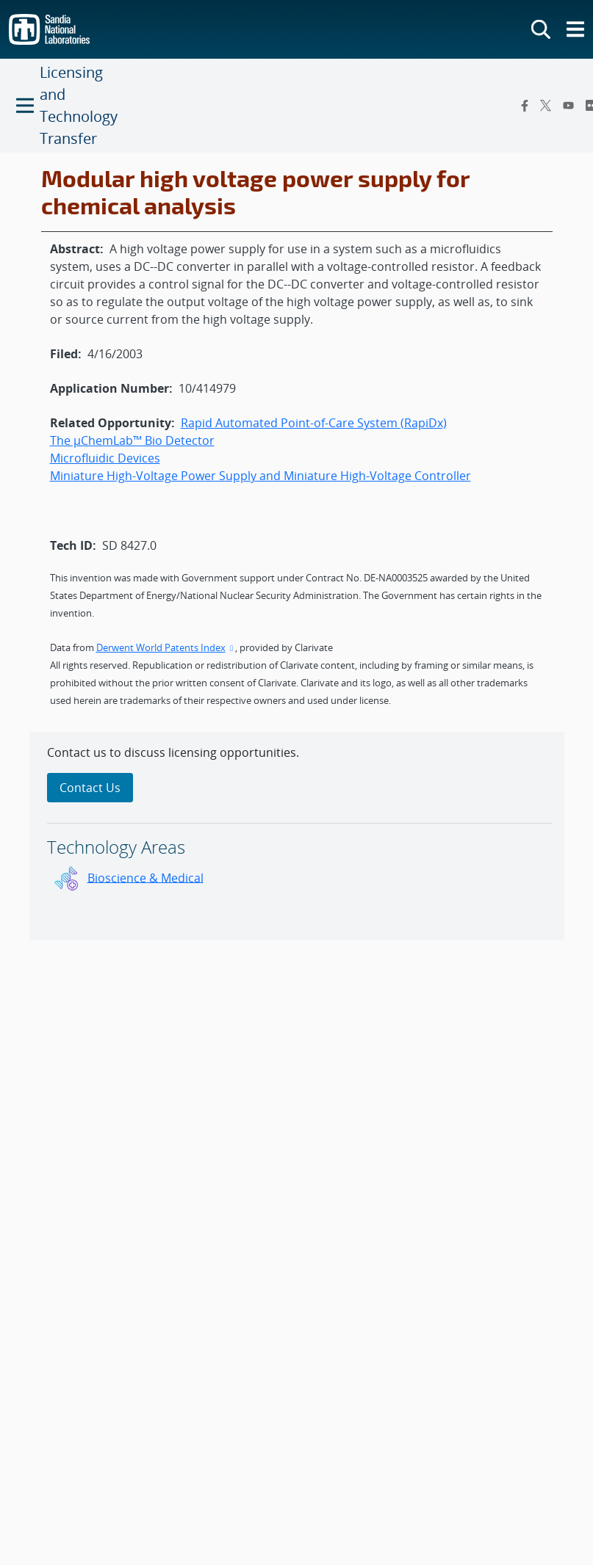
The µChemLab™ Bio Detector (132, 440)
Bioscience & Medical (145, 877)
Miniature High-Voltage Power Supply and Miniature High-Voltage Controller (260, 476)
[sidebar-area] (296, 836)
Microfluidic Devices (105, 458)
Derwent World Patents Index (166, 647)
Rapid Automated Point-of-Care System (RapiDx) (314, 423)
